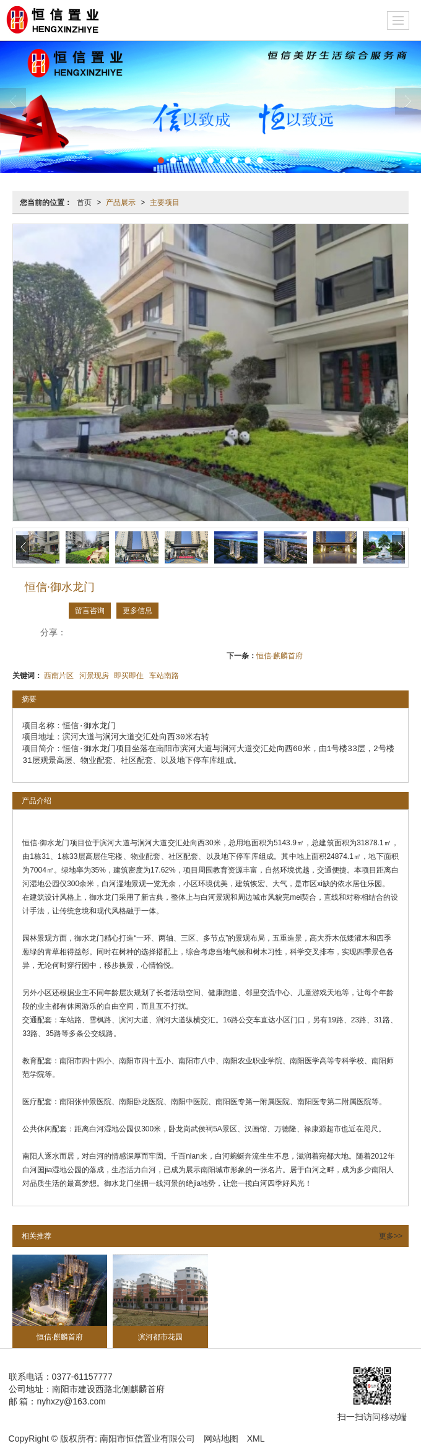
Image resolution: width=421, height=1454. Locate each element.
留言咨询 (90, 610)
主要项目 (165, 202)
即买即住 (129, 675)
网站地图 (221, 1438)
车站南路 (164, 675)
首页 (84, 202)
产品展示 (121, 202)
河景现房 (94, 675)
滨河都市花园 (160, 1337)
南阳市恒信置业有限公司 (147, 1438)
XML (256, 1438)
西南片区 (59, 675)
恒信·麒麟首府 (279, 655)
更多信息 (137, 610)
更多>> (390, 1236)
